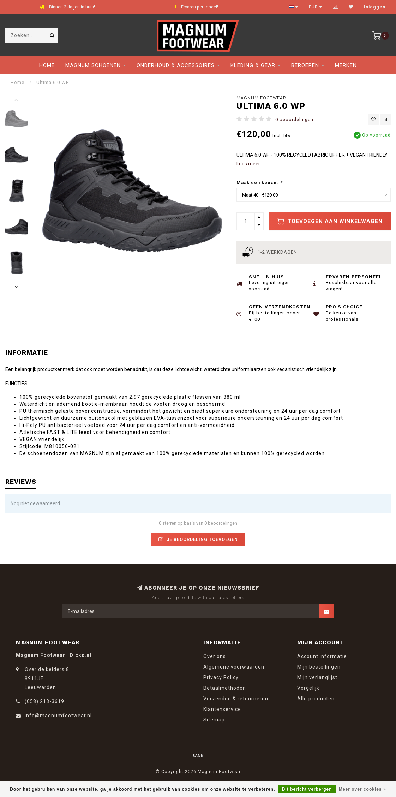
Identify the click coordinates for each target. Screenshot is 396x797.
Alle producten (316, 698)
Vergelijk (308, 688)
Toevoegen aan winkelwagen (330, 221)
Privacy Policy (221, 677)
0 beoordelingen (294, 119)
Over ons (214, 656)
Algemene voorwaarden (233, 667)
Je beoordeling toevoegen (198, 539)
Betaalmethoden (224, 688)
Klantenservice (222, 709)
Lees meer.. (249, 164)
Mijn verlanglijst (317, 677)
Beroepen (305, 65)
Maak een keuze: (259, 182)
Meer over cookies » (362, 789)
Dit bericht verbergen (307, 789)
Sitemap (214, 720)
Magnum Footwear (261, 98)
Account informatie (322, 656)
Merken (346, 65)
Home (47, 65)
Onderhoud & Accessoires (176, 65)
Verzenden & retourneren (235, 698)
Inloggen (374, 7)
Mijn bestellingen (319, 667)
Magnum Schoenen (93, 65)
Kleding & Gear (252, 65)
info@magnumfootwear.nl (58, 715)
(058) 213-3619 (44, 701)
